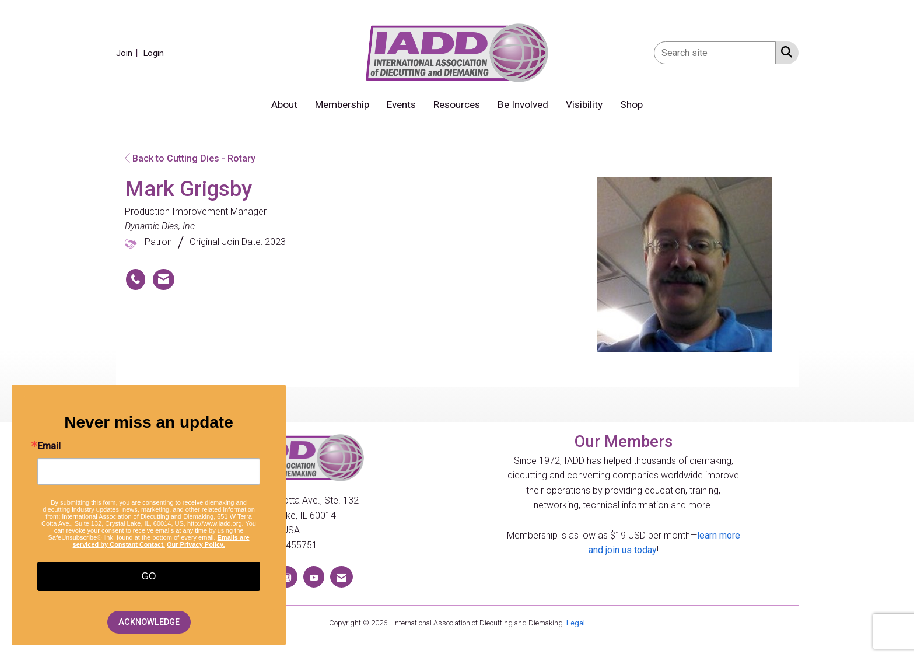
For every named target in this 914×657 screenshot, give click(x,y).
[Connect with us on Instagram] (286, 577)
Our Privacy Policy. (196, 544)
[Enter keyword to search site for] (715, 52)
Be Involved (523, 104)
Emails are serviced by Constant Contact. (161, 541)
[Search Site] (784, 51)
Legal (575, 622)
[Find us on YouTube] (313, 577)
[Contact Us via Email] (341, 577)
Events (401, 104)
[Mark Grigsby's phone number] (135, 279)
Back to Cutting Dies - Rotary (190, 158)
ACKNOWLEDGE (149, 622)
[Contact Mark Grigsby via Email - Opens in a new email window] (164, 279)
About (284, 104)
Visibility (584, 104)
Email (49, 446)
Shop (631, 104)
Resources (456, 104)
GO (149, 576)
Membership (342, 104)
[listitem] (128, 52)
